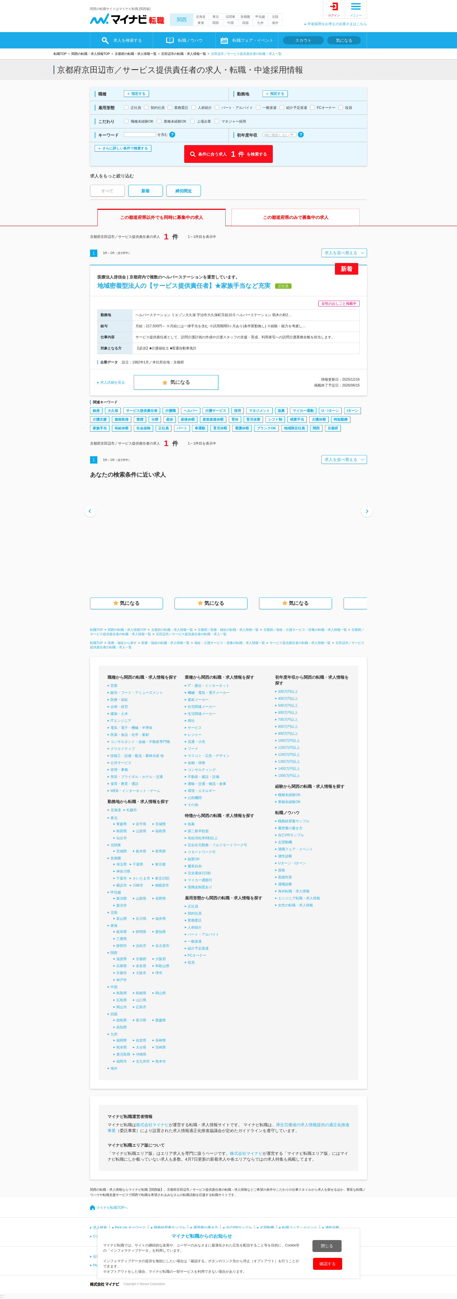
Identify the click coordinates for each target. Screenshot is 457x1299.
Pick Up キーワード (130, 1227)
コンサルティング (202, 770)
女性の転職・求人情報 (295, 905)
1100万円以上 (289, 748)
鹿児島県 (123, 1054)
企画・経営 (119, 707)
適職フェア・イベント (295, 849)
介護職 (170, 411)
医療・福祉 (119, 700)
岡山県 (160, 993)
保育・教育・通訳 (124, 784)
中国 (230, 23)
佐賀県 (141, 1040)
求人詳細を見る (112, 382)
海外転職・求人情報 (294, 891)
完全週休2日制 (199, 873)
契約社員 (195, 913)
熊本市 (160, 1061)
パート (182, 428)
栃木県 (141, 851)
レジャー (195, 735)
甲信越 (260, 16)
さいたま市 (141, 878)
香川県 (141, 1020)
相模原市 (162, 885)
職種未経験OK (289, 795)
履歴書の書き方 (290, 828)
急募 (281, 411)
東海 (201, 23)
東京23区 (162, 878)
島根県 (141, 993)
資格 (281, 870)
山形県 (141, 831)
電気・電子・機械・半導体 (131, 728)
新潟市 (121, 905)
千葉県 (138, 864)
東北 (215, 16)
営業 (113, 686)
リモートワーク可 (202, 852)
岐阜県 (121, 932)
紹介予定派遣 (198, 948)
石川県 (141, 919)
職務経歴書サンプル (294, 821)
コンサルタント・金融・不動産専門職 (140, 742)
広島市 (141, 1007)
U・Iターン (330, 411)
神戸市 (121, 980)
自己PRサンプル (291, 835)
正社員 (163, 428)
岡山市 (121, 1007)
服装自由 (195, 866)
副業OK (194, 859)
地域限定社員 (294, 428)
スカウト (303, 40)
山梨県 (141, 898)
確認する (327, 1263)
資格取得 (122, 419)
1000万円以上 (289, 741)
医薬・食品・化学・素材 (129, 735)
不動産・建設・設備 (203, 777)
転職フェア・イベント (253, 40)
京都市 (121, 973)
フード (193, 749)
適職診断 (285, 884)
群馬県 (160, 851)
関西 (182, 19)
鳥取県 (121, 993)
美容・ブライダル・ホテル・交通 (136, 777)
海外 (275, 23)
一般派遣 (195, 941)
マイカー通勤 (303, 411)
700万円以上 (288, 720)
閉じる (327, 1246)
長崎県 (160, 1040)
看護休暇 (242, 428)
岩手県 (141, 824)
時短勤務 (341, 419)
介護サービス (215, 411)
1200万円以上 (289, 755)
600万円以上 (288, 713)
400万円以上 (288, 698)
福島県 (160, 831)
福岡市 (121, 1061)
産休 (169, 419)
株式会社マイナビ (152, 1124)
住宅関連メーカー (202, 707)
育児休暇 (220, 428)
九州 (260, 23)
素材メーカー (198, 700)
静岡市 (121, 946)
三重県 (121, 939)
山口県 (141, 1000)
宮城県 (160, 824)
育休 (234, 419)
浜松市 (141, 946)
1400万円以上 (289, 769)
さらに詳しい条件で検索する (125, 148)
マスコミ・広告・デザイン (209, 756)
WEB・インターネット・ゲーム (135, 791)
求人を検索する (127, 40)
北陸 (275, 16)
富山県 (121, 919)
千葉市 (121, 878)
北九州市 (143, 1061)
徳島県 (121, 1020)
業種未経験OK (289, 802)
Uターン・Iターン (292, 863)
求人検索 (100, 1227)
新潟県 (121, 898)
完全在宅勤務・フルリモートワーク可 (217, 845)
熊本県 (121, 1047)
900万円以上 (288, 734)
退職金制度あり (200, 887)
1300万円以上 (289, 762)
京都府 (333, 428)
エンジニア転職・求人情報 (299, 898)
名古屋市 (162, 946)
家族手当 (100, 428)
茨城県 (121, 851)
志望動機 (285, 842)
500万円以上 (288, 706)
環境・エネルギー (202, 791)
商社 (191, 721)
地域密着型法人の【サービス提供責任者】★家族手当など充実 (183, 285)
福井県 (160, 919)
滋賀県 (121, 959)
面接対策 (285, 877)
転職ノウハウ (190, 40)
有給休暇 (122, 428)
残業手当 (297, 419)
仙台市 (121, 838)
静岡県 (141, 932)
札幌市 (131, 810)
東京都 (160, 864)
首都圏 (245, 16)
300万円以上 (288, 691)
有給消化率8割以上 (203, 838)
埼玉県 (121, 864)
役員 (191, 962)
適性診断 (285, 856)
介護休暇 (319, 419)
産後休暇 (188, 419)
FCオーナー (197, 955)
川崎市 (138, 885)
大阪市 (141, 973)
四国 (245, 23)
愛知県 (160, 932)
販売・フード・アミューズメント (136, 693)
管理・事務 (119, 770)
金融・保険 (196, 763)
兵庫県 (121, 966)
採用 (237, 411)
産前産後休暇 (213, 419)
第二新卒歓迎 (198, 831)
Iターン (352, 411)
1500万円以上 (289, 776)
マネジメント (259, 411)
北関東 (230, 16)
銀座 (96, 411)
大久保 (113, 411)
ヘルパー (191, 411)
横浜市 (121, 885)
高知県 (121, 1027)
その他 (193, 805)
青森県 (121, 824)
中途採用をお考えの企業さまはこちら (337, 24)
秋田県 (121, 831)
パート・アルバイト (203, 934)
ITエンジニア (120, 721)
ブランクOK (266, 428)
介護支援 (100, 419)
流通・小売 (196, 742)
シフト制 (275, 419)
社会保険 (143, 428)
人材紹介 (195, 927)
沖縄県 (141, 1054)
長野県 (160, 898)
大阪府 (160, 959)
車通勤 (200, 428)
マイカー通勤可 (200, 880)
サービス (195, 728)
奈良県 (141, 966)
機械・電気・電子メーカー (209, 693)
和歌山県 (162, 966)
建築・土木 (119, 714)
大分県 (141, 1047)
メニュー (356, 15)
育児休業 (253, 419)
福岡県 (121, 1040)
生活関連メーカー (202, 714)
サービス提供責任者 (141, 411)
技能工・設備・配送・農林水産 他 (137, 756)
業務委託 (195, 920)
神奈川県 (123, 871)
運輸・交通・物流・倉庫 (207, 784)
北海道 (200, 16)
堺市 (158, 973)
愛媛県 (160, 1020)
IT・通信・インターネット (208, 686)
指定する (138, 94)
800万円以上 (288, 727)
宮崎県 (160, 1047)
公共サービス (120, 763)
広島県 (121, 1000)
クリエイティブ (122, 749)
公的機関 (195, 798)
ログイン (334, 15)
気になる (344, 40)
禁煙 (139, 419)
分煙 (154, 419)
